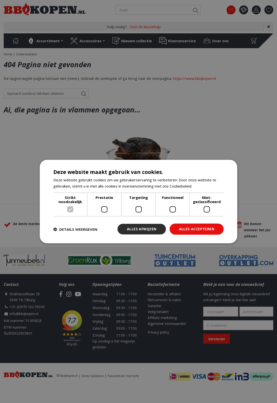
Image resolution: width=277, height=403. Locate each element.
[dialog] (138, 201)
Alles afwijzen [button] (142, 229)
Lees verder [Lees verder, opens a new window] (203, 185)
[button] (75, 229)
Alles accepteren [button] (196, 229)
